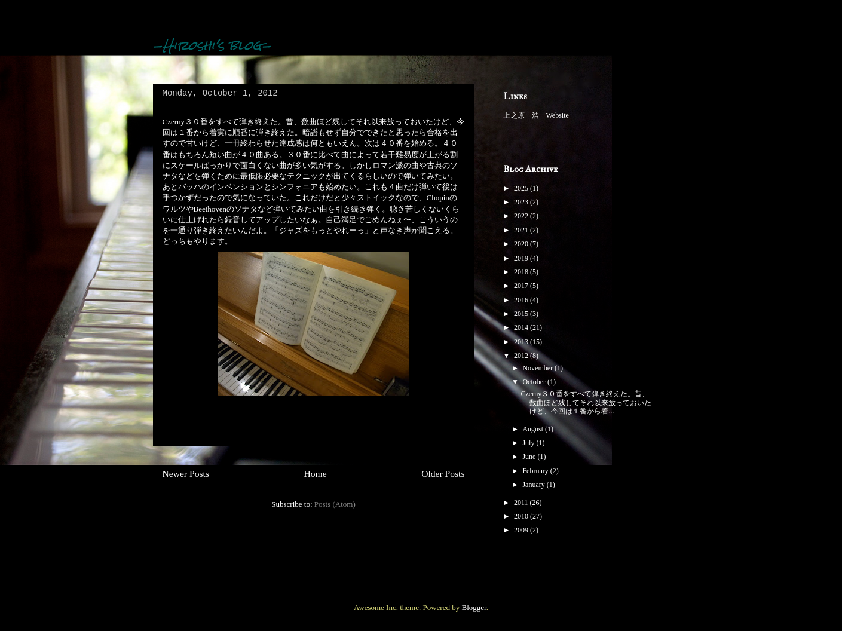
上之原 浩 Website (536, 115)
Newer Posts (186, 473)
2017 (522, 285)
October (534, 382)
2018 (522, 272)
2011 (522, 502)
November (538, 368)
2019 (522, 258)
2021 (522, 230)
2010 (522, 516)
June (529, 456)
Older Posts (442, 473)
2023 (522, 202)
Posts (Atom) (335, 504)
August (533, 429)
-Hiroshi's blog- (212, 45)
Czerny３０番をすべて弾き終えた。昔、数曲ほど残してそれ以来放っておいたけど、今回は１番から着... (585, 402)
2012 (522, 355)
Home (315, 473)
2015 (522, 314)
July (529, 443)
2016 (522, 300)
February (536, 471)
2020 (522, 244)
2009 (522, 530)
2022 (522, 216)
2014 (522, 327)
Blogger (473, 607)
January (534, 484)
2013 (522, 342)
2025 (522, 188)
